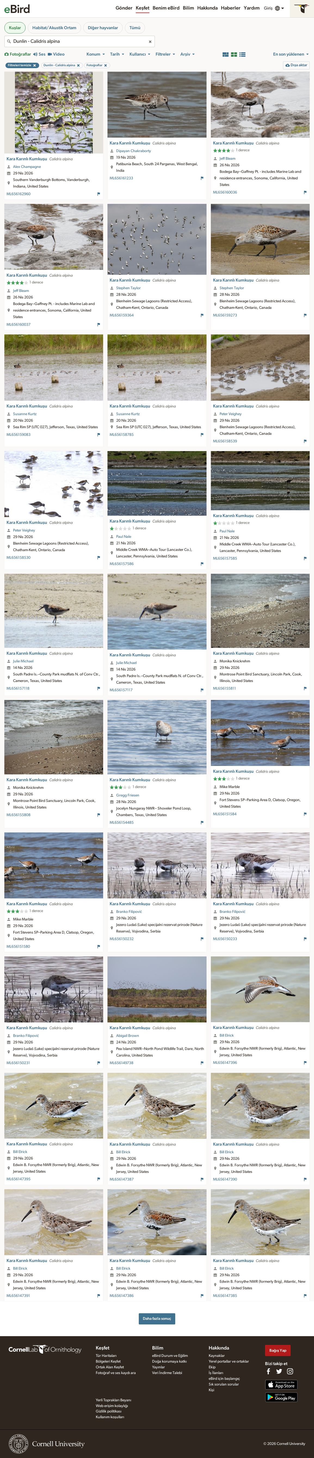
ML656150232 (122, 939)
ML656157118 (18, 688)
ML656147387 (122, 1179)
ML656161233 (121, 178)
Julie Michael (23, 661)
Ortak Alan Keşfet (110, 1367)
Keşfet (142, 8)
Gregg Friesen (127, 795)
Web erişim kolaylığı (112, 1406)
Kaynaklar (217, 1356)
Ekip (212, 1367)
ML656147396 (225, 1063)
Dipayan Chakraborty (133, 151)
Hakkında (207, 8)
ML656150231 (18, 1063)
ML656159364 (122, 315)
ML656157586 (122, 564)
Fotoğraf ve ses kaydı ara (116, 1373)
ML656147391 (18, 1296)
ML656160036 (225, 192)
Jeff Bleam (227, 159)
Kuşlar (15, 28)
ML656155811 (224, 688)
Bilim (188, 8)
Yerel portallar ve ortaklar (229, 1361)
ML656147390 (225, 1179)
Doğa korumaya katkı (169, 1361)
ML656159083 (18, 435)
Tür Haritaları (106, 1356)
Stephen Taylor (128, 288)
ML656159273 (225, 315)
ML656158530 (18, 558)
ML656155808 (18, 815)
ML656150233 (225, 939)
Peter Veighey (231, 414)
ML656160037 (18, 325)
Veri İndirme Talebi (167, 1373)
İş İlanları (216, 1373)
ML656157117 (121, 690)
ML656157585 (225, 558)
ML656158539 (225, 441)
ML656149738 (121, 1063)
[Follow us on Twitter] (279, 1371)
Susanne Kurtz (24, 414)
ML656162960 (18, 194)
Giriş (268, 8)
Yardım (252, 8)
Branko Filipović (129, 912)
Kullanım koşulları (110, 1417)
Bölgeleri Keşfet (108, 1361)
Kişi (211, 1390)
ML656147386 (122, 1296)
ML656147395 (18, 1179)
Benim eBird (166, 8)
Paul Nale (123, 537)
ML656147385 (225, 1296)
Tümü (135, 28)
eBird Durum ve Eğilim (170, 1356)
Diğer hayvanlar (103, 28)
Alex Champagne (27, 167)
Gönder (124, 8)
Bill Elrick (227, 1035)
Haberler (231, 8)
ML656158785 (122, 435)
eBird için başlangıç (224, 1379)
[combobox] (79, 41)
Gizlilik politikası (108, 1411)
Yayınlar (158, 1367)
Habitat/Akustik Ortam (54, 28)
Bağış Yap (278, 1350)
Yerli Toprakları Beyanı (113, 1400)
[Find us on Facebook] (268, 1371)
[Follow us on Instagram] (290, 1371)
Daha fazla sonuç (157, 1319)
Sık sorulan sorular (224, 1384)
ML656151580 (18, 947)
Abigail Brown (127, 1036)
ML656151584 (224, 814)
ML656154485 (122, 823)
